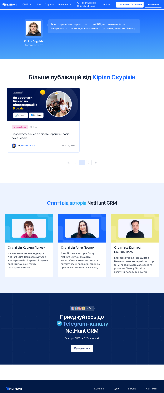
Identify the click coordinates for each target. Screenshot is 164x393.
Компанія (99, 389)
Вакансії (132, 389)
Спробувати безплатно (130, 5)
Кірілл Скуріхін (28, 145)
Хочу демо (153, 5)
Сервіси (49, 5)
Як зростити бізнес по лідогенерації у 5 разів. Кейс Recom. (41, 136)
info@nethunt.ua (86, 7)
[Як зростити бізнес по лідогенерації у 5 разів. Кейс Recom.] (43, 104)
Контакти (151, 389)
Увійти (106, 5)
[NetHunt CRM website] (14, 388)
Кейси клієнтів (19, 127)
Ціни (38, 5)
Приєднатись (82, 348)
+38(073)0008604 (87, 4)
